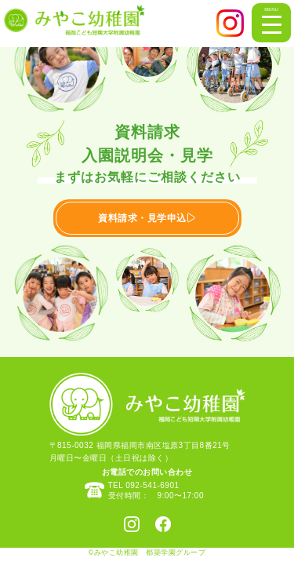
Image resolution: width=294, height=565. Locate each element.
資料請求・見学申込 (147, 218)
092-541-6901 (152, 485)
